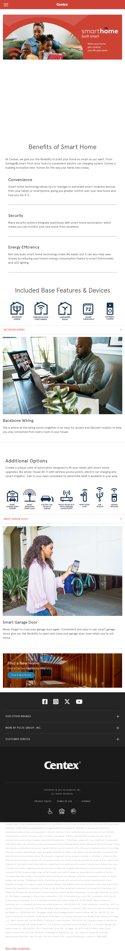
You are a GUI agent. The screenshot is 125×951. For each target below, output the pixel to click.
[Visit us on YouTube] (79, 703)
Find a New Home (21, 675)
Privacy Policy (43, 801)
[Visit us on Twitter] (67, 703)
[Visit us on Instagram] (55, 703)
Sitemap (86, 801)
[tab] (62, 329)
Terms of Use (64, 801)
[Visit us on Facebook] (44, 703)
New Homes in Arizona (17, 948)
